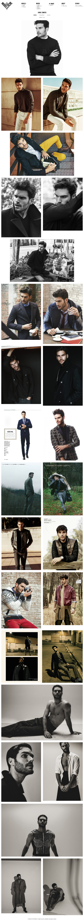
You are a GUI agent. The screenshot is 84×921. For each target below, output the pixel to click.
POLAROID (41, 15)
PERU (38, 6)
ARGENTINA (39, 6)
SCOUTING (64, 6)
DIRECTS (39, 8)
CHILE (38, 5)
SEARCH (77, 3)
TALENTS (51, 5)
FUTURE (24, 6)
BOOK (35, 15)
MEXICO (38, 7)
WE (63, 5)
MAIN (23, 6)
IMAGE (23, 5)
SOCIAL (48, 15)
